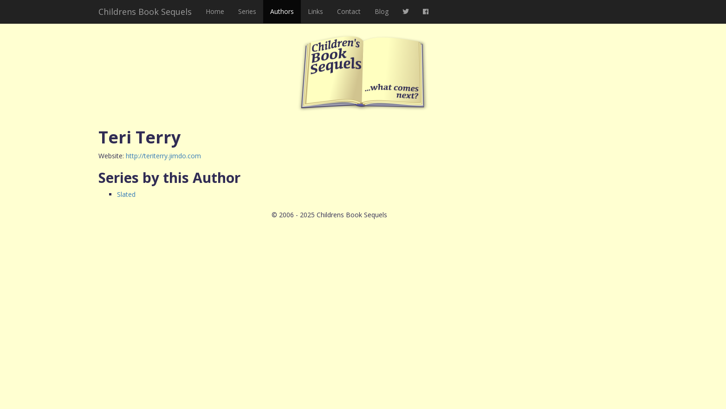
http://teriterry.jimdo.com (163, 155)
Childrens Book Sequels (145, 11)
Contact (349, 11)
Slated (126, 194)
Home (215, 11)
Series (247, 11)
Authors (282, 11)
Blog (382, 11)
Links (315, 11)
